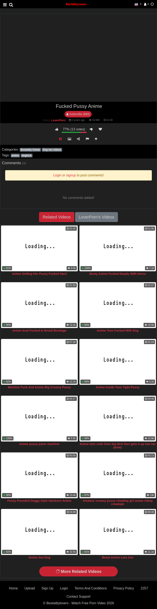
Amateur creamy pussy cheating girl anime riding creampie (118, 502)
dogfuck (26, 155)
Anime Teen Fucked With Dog (118, 330)
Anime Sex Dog (39, 557)
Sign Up (47, 588)
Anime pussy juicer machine (39, 444)
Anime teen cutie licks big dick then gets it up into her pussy (117, 445)
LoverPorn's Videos (96, 217)
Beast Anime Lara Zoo (117, 557)
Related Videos (57, 217)
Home (13, 588)
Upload (29, 588)
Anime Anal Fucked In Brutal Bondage (39, 330)
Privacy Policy (123, 588)
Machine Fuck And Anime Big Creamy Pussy (39, 387)
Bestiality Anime (30, 149)
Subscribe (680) (78, 114)
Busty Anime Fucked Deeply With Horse (117, 273)
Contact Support (79, 596)
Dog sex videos (52, 149)
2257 (144, 588)
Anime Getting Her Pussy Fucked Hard (39, 273)
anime (15, 155)
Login (64, 588)
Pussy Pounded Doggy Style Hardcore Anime (39, 500)
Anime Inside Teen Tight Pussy (117, 387)
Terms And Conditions (91, 588)
